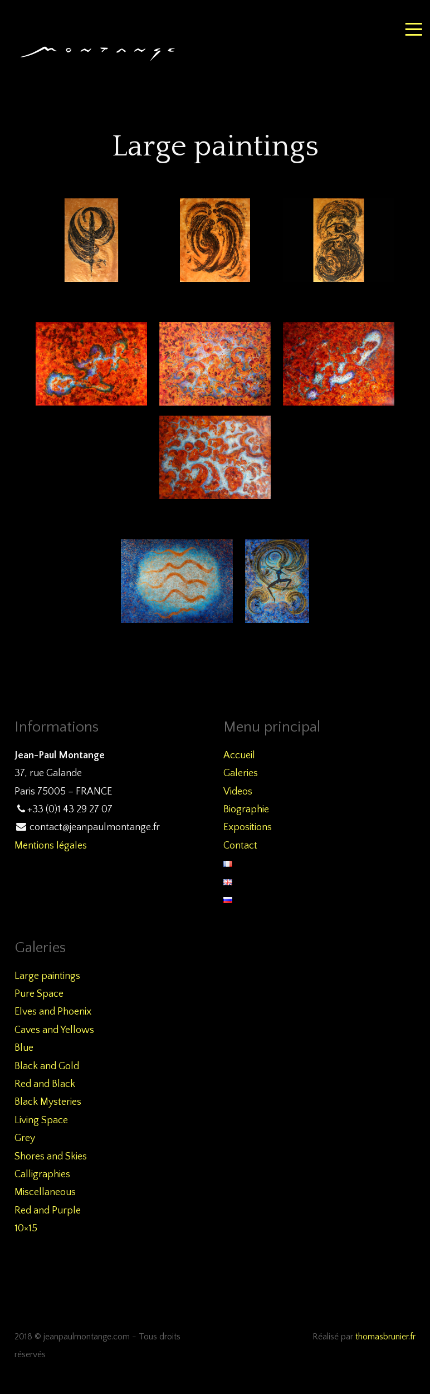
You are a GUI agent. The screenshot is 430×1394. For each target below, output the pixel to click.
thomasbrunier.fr (385, 1337)
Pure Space (38, 994)
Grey (24, 1138)
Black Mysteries (47, 1102)
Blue (23, 1048)
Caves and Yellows (54, 1030)
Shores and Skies (50, 1156)
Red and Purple (47, 1210)
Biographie (246, 809)
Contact (240, 845)
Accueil (239, 755)
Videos (237, 791)
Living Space (41, 1120)
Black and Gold (46, 1066)
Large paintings (47, 976)
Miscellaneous (45, 1192)
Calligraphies (42, 1174)
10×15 (25, 1228)
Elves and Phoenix (52, 1011)
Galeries (240, 773)
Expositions (247, 827)
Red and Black (44, 1084)
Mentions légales (50, 845)
